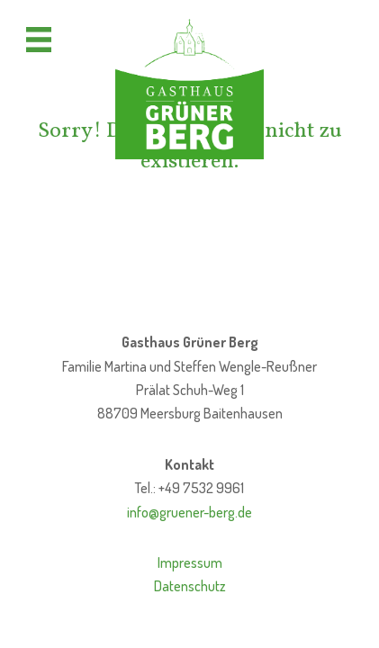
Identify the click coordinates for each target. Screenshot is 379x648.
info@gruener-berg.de (189, 512)
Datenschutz (190, 586)
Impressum (190, 563)
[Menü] (39, 39)
